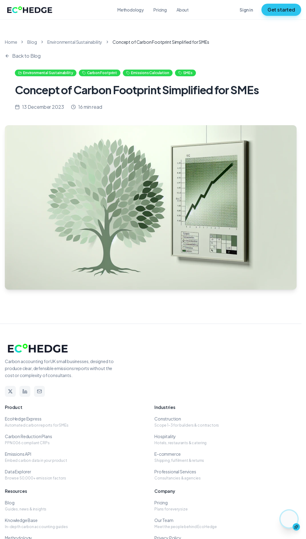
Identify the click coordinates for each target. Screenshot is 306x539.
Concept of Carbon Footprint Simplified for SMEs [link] (161, 42)
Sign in (246, 9)
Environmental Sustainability (75, 42)
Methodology (130, 9)
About (183, 9)
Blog (32, 42)
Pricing (160, 9)
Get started (281, 9)
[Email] (39, 391)
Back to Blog (23, 56)
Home (11, 42)
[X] (10, 391)
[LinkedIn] (24, 391)
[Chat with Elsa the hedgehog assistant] (289, 519)
